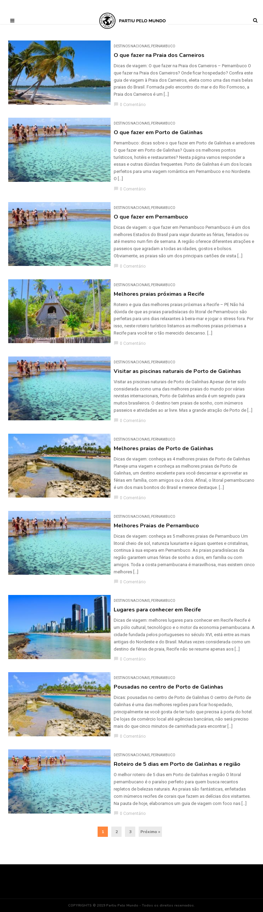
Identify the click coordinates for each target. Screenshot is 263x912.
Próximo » (150, 831)
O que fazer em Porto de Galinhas (158, 132)
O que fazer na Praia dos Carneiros (159, 55)
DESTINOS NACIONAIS (132, 46)
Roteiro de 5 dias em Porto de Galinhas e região (177, 764)
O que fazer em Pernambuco (151, 216)
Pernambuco (163, 46)
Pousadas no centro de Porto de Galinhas (168, 686)
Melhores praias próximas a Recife (159, 294)
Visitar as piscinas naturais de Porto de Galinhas (177, 371)
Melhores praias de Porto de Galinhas (163, 448)
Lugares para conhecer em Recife (157, 609)
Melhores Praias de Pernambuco (156, 525)
